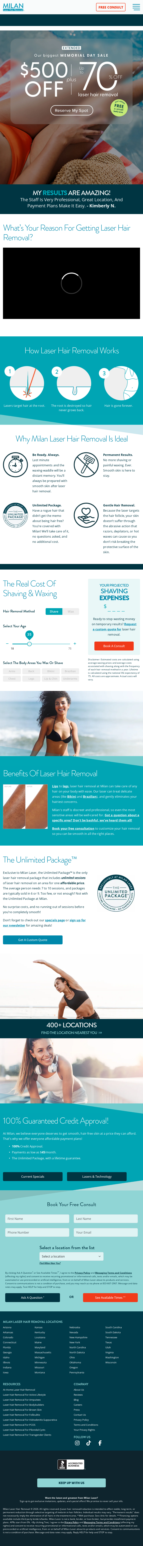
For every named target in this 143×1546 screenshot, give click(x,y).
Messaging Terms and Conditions (113, 1272)
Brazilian (70, 671)
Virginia (109, 1352)
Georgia (7, 1352)
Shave (54, 611)
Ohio (72, 1357)
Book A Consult (114, 646)
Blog (76, 1399)
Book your (73, 828)
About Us (79, 1389)
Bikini (50, 671)
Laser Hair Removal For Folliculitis (21, 1414)
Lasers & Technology (97, 1177)
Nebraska (74, 1327)
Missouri (39, 1367)
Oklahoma (75, 1362)
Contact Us (80, 1414)
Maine (38, 1342)
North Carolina (77, 1347)
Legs (31, 678)
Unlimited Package (31, 1158)
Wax (71, 611)
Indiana (7, 1367)
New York (74, 1342)
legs (66, 786)
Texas (108, 1342)
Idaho (6, 1357)
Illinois (6, 1362)
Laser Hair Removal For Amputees (22, 1399)
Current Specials (32, 1177)
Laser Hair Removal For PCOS (19, 1424)
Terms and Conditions (86, 1424)
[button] (136, 7)
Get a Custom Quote (32, 940)
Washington (112, 1357)
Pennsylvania (76, 1372)
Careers (78, 1404)
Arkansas (8, 1332)
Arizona (7, 1327)
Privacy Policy (82, 1272)
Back (31, 671)
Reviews (78, 1394)
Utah (108, 1347)
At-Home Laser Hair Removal (19, 1389)
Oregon (73, 1367)
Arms (12, 671)
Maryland (40, 1347)
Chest (12, 678)
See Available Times (110, 1298)
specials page (55, 920)
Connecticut (9, 1342)
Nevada (73, 1332)
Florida (7, 1347)
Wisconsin (111, 1362)
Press (77, 1409)
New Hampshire (78, 1337)
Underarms (70, 678)
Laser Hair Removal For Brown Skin (22, 1409)
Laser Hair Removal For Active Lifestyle (24, 1394)
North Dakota (77, 1352)
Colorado (8, 1337)
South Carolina (113, 1327)
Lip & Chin (50, 678)
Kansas (38, 1327)
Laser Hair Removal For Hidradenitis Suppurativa (30, 1419)
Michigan (40, 1357)
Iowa (5, 1372)
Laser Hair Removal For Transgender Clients (27, 1434)
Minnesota (41, 1362)
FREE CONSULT (110, 7)
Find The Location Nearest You (71, 1032)
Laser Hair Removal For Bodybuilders (23, 1404)
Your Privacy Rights (84, 1429)
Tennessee (111, 1337)
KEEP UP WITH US (71, 1483)
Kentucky (40, 1332)
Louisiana (40, 1337)
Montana (40, 1372)
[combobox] (71, 1256)
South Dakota (113, 1332)
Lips (55, 786)
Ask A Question (32, 1298)
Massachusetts (43, 1352)
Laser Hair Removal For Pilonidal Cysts (24, 1429)
